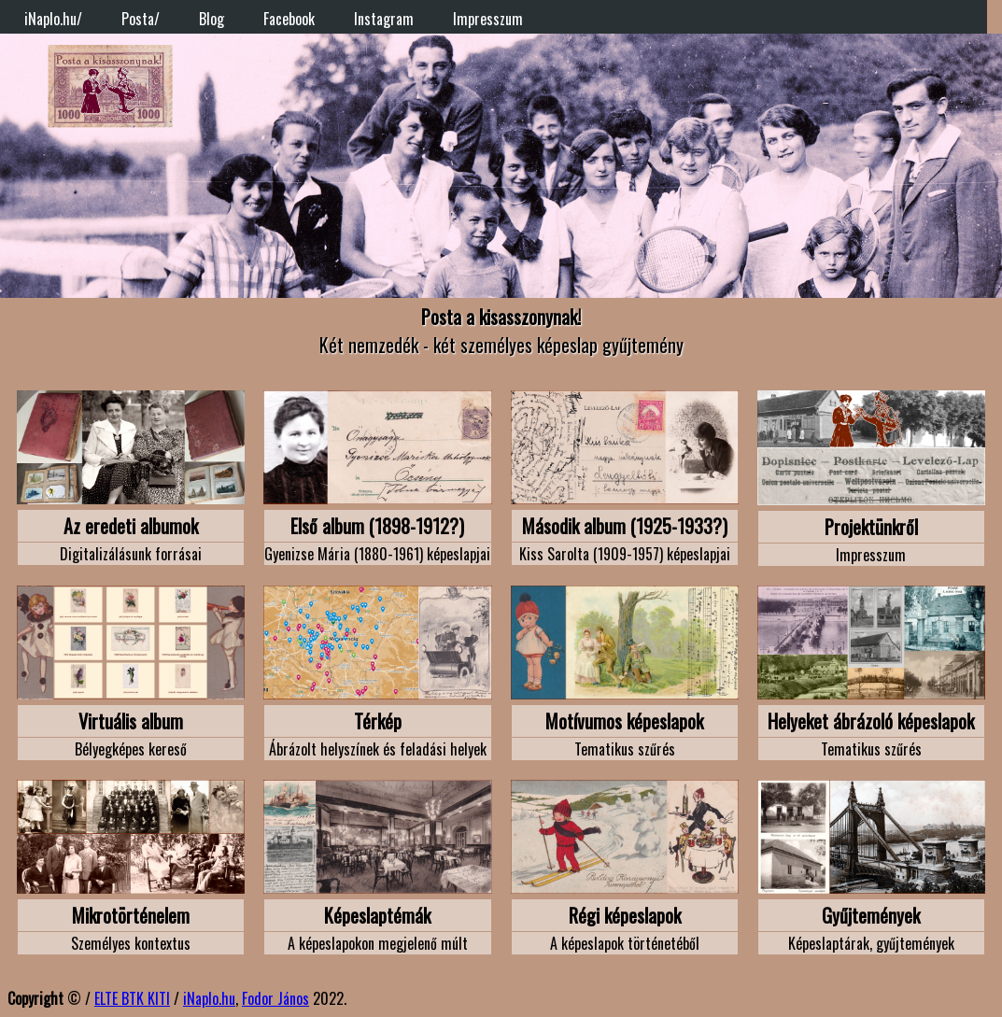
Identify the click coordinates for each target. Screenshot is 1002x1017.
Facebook (289, 18)
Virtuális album (130, 721)
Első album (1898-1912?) (377, 526)
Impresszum (488, 18)
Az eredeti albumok (131, 526)
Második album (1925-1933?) (624, 526)
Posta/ (140, 18)
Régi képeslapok (625, 915)
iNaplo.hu (209, 998)
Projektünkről (871, 527)
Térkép (378, 721)
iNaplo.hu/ (53, 18)
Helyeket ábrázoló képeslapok (871, 721)
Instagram (384, 18)
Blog (211, 18)
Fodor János (275, 998)
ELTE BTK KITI (132, 998)
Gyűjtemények (871, 915)
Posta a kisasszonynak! (501, 317)
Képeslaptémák (377, 915)
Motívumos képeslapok (624, 721)
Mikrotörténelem (131, 915)
